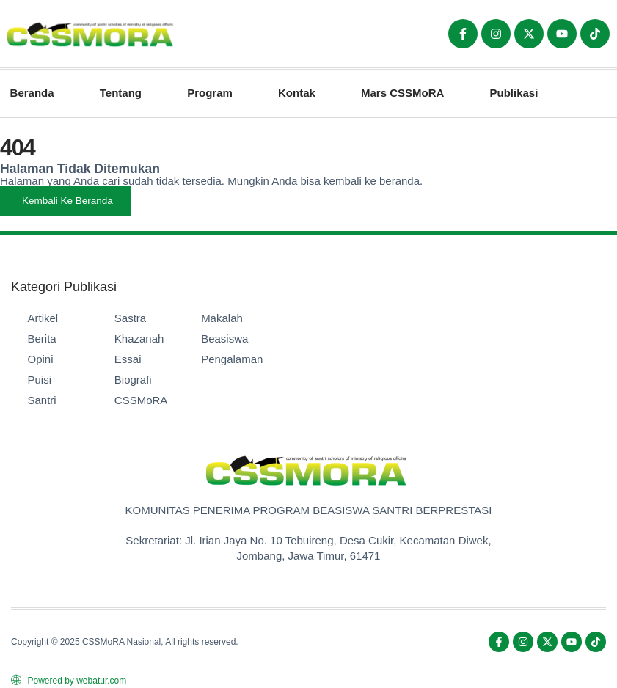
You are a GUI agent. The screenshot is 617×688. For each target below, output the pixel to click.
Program (210, 93)
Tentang (121, 93)
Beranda (32, 93)
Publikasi (514, 93)
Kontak (296, 93)
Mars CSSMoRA (402, 93)
